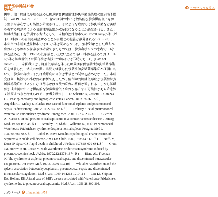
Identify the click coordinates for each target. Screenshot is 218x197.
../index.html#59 (36, 192)
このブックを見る (202, 8)
